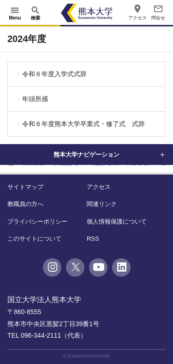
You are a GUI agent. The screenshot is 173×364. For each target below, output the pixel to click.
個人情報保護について (117, 221)
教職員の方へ (25, 203)
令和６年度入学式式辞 (54, 74)
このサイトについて (34, 238)
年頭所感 (35, 99)
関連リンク (102, 203)
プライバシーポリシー (37, 221)
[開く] (15, 13)
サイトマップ (25, 186)
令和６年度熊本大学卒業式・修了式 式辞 (83, 123)
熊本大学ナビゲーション (86, 154)
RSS (93, 238)
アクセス (99, 186)
